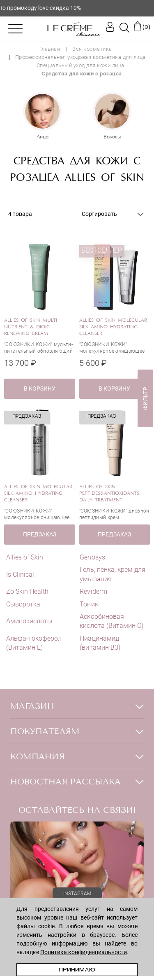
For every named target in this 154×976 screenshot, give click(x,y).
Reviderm (93, 591)
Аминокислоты (29, 621)
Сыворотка (23, 604)
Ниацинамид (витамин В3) (100, 642)
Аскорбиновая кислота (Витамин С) (111, 621)
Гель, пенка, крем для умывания (112, 574)
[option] (42, 116)
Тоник (89, 604)
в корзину (39, 388)
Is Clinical (20, 574)
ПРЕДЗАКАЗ (39, 534)
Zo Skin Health (27, 591)
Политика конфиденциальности (83, 952)
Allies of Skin (24, 557)
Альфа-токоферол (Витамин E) (34, 642)
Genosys (92, 557)
